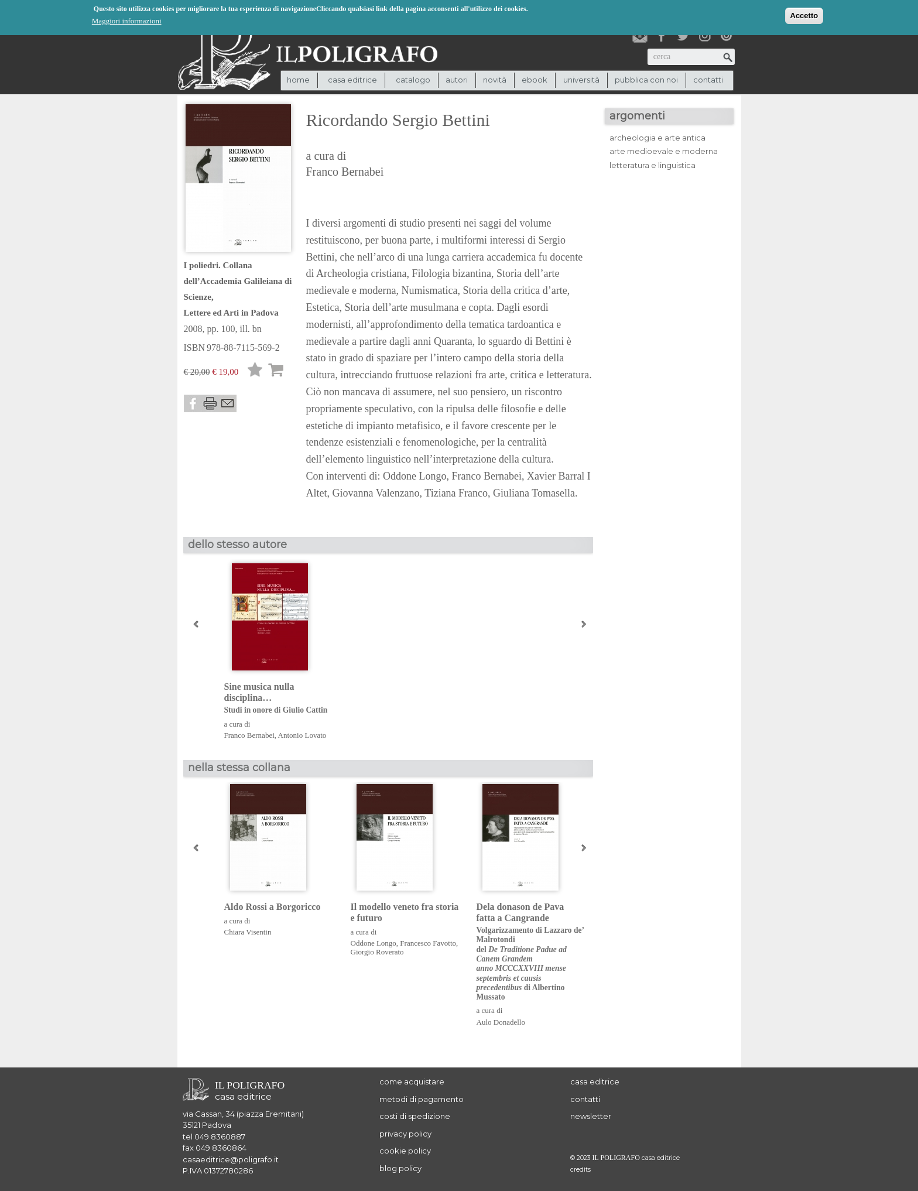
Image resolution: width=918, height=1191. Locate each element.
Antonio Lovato (302, 735)
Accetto (804, 15)
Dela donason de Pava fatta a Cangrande (531, 952)
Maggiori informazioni (127, 20)
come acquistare (411, 1081)
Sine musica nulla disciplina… (278, 699)
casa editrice (594, 1081)
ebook (534, 79)
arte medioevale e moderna (663, 151)
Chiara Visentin (248, 932)
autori (457, 79)
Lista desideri (255, 371)
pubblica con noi (646, 79)
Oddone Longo (373, 943)
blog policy (400, 1168)
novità (494, 79)
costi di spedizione (414, 1116)
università (581, 79)
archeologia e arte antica (657, 137)
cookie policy (405, 1150)
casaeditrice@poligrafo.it (231, 1159)
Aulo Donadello (501, 1022)
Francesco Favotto (428, 943)
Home (298, 79)
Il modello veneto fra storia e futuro (405, 912)
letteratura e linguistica (652, 165)
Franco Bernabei (345, 171)
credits (580, 1169)
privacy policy (405, 1133)
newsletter (590, 1116)
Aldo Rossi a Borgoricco (272, 907)
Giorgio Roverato (377, 951)
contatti (708, 79)
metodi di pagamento (421, 1099)
